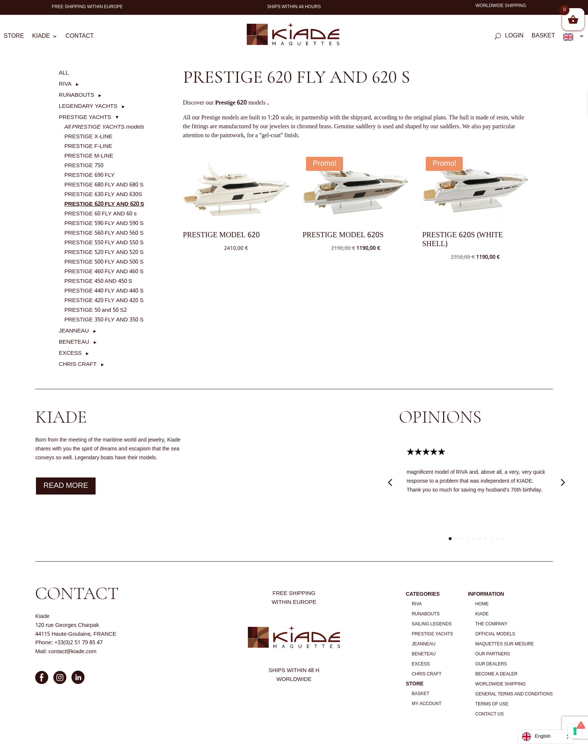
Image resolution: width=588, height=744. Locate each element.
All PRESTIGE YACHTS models (104, 127)
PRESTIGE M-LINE (88, 156)
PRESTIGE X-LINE (88, 137)
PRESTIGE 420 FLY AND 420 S (104, 300)
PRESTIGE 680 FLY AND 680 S (104, 185)
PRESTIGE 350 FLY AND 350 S (104, 320)
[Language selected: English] (545, 737)
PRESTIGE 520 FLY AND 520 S (104, 252)
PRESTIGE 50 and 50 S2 (95, 310)
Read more (65, 486)
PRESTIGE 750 (83, 166)
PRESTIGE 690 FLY (89, 175)
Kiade (41, 37)
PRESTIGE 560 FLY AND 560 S (104, 233)
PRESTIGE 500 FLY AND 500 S (104, 262)
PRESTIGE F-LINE (88, 146)
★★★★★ (425, 452)
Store (14, 37)
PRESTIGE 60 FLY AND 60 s (100, 214)
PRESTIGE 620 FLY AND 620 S (104, 204)
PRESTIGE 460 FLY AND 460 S (104, 272)
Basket (543, 37)
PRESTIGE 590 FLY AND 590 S (104, 223)
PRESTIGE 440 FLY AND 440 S (104, 291)
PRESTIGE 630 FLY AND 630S (103, 194)
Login (514, 37)
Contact (80, 37)
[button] (69, 84)
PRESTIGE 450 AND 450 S (98, 281)
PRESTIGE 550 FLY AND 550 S (104, 243)
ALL (64, 73)
